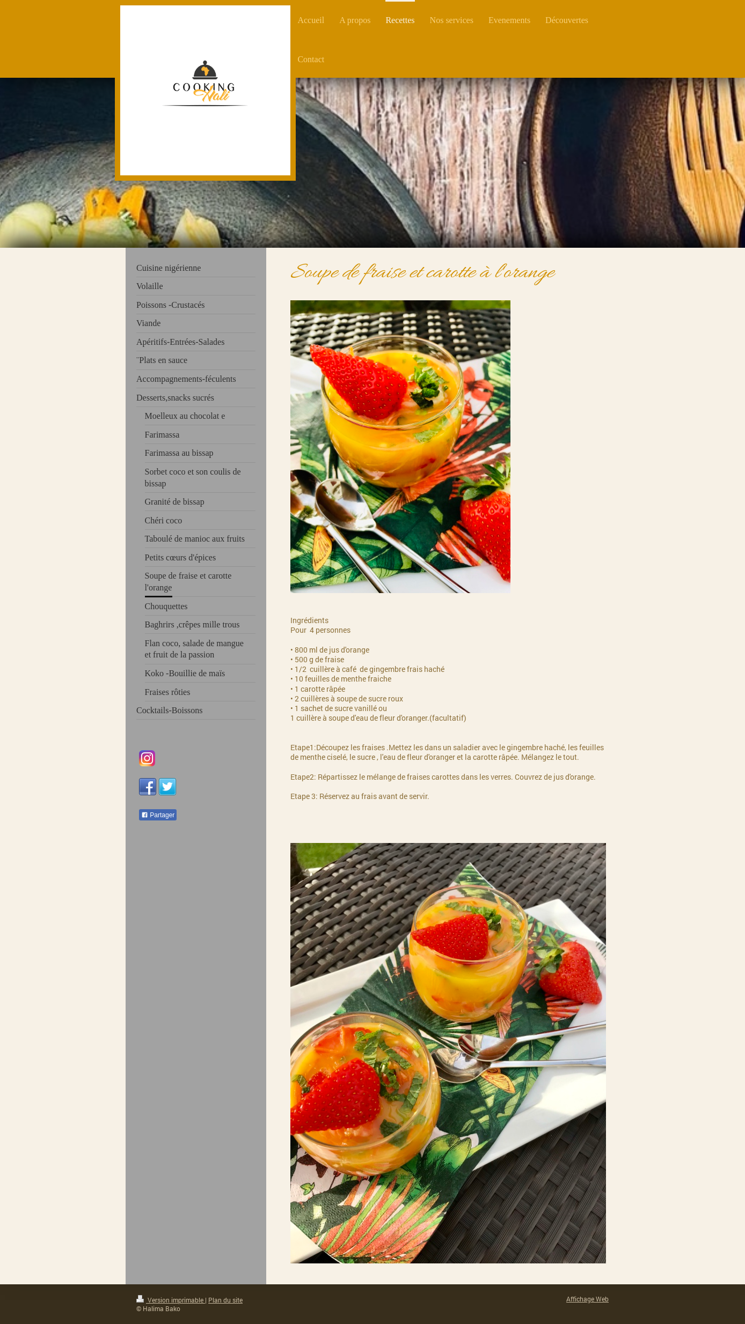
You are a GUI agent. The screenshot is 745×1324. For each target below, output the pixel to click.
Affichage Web (587, 1299)
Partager (157, 815)
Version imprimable (170, 1300)
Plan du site (225, 1300)
